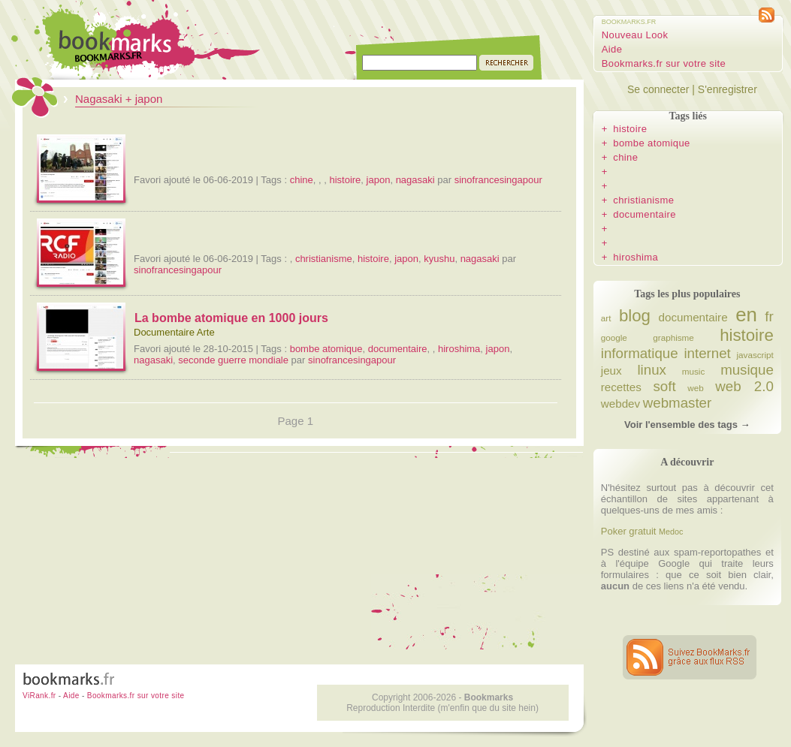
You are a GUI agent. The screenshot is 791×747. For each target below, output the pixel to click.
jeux (611, 370)
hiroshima (459, 348)
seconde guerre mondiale (233, 360)
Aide (612, 49)
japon (379, 179)
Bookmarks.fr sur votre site (664, 63)
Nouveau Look (635, 35)
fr (769, 316)
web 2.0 (744, 386)
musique (747, 370)
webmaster (677, 403)
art (606, 318)
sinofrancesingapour (498, 179)
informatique (639, 353)
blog (635, 315)
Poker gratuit (629, 531)
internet (707, 353)
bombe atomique (326, 348)
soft (664, 386)
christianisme (323, 258)
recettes (621, 387)
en (746, 314)
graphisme (673, 337)
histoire (345, 179)
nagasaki (415, 179)
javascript (754, 355)
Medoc (671, 531)
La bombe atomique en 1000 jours (231, 318)
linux (651, 370)
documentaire (397, 348)
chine (301, 179)
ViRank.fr (39, 695)
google (614, 337)
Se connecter (658, 89)
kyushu (439, 258)
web (695, 388)
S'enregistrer (727, 89)
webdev (620, 403)
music (693, 371)
